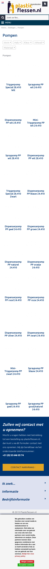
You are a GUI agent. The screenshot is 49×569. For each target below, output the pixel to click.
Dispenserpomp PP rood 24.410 (13, 298)
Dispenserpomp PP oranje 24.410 (35, 264)
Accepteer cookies (26, 565)
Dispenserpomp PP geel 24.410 (13, 227)
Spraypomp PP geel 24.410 (13, 405)
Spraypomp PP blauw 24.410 (36, 369)
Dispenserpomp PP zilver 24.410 (13, 334)
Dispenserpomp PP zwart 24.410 (35, 334)
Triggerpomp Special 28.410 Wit (13, 87)
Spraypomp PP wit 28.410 (13, 157)
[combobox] (7, 42)
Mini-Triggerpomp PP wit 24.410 (36, 123)
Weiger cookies (27, 562)
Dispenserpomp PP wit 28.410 (35, 157)
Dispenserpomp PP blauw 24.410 (36, 192)
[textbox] (7, 42)
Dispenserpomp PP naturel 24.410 (13, 264)
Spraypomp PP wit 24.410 (36, 86)
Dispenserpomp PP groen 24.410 (36, 227)
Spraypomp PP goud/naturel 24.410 (36, 406)
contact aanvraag (23, 467)
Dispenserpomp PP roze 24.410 (35, 298)
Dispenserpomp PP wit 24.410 (13, 121)
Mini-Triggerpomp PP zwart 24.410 (13, 371)
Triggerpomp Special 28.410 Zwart (13, 193)
